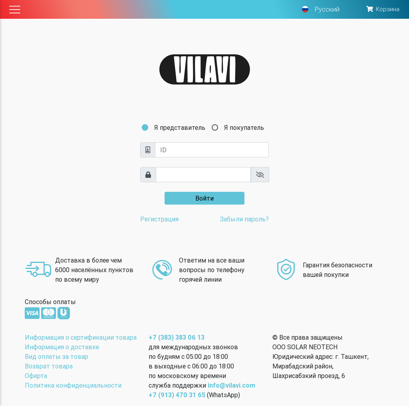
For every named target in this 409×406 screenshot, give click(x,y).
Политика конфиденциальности (73, 385)
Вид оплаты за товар (56, 356)
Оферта (36, 376)
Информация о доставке (62, 347)
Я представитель (179, 127)
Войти (204, 198)
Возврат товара (49, 366)
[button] (382, 9)
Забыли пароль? (244, 219)
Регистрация (159, 219)
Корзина (387, 9)
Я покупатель (244, 127)
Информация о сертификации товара (81, 337)
